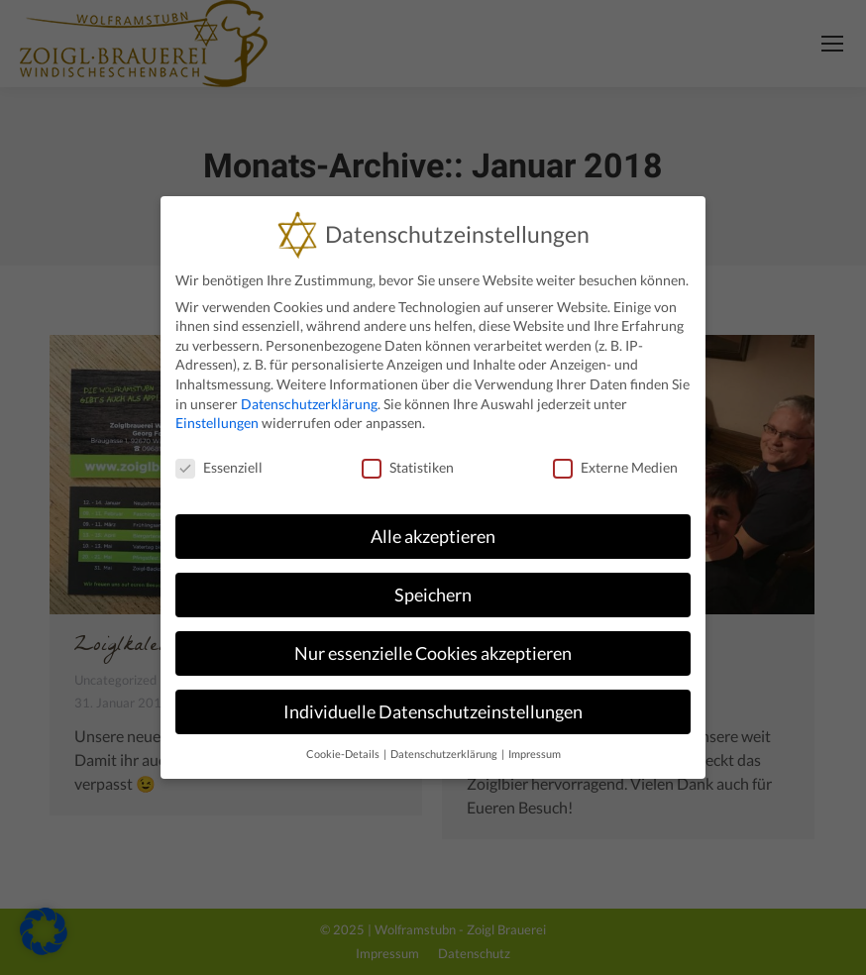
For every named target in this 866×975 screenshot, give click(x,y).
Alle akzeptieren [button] (433, 536)
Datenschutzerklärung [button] (444, 754)
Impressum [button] (534, 754)
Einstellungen (217, 422)
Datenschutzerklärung (309, 403)
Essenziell (219, 467)
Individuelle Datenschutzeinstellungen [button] (433, 712)
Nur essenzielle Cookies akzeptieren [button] (433, 653)
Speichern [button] (433, 595)
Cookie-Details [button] (343, 754)
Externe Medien (615, 467)
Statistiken (408, 467)
